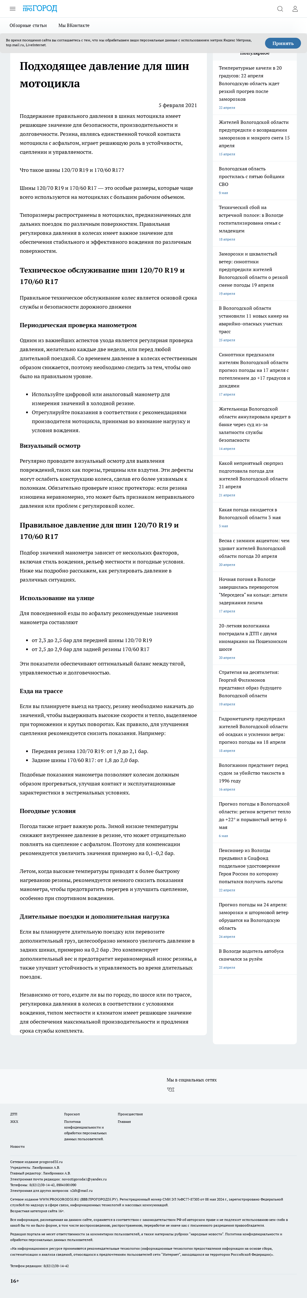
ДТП (13, 1114)
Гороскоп (72, 1114)
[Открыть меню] (12, 9)
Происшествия (130, 1114)
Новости (17, 1146)
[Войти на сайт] (295, 9)
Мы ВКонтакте (74, 25)
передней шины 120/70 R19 (117, 640)
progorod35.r (50, 1161)
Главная (124, 1121)
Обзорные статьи (28, 25)
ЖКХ (14, 1121)
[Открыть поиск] (280, 9)
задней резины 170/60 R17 (116, 649)
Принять (283, 43)
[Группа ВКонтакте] (170, 1090)
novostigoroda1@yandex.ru (84, 1179)
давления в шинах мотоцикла (126, 115)
